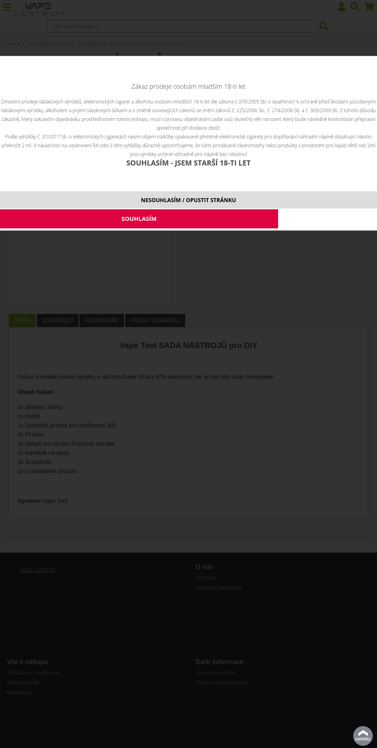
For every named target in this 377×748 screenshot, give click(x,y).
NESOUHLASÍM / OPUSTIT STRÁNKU (188, 200)
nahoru (363, 736)
